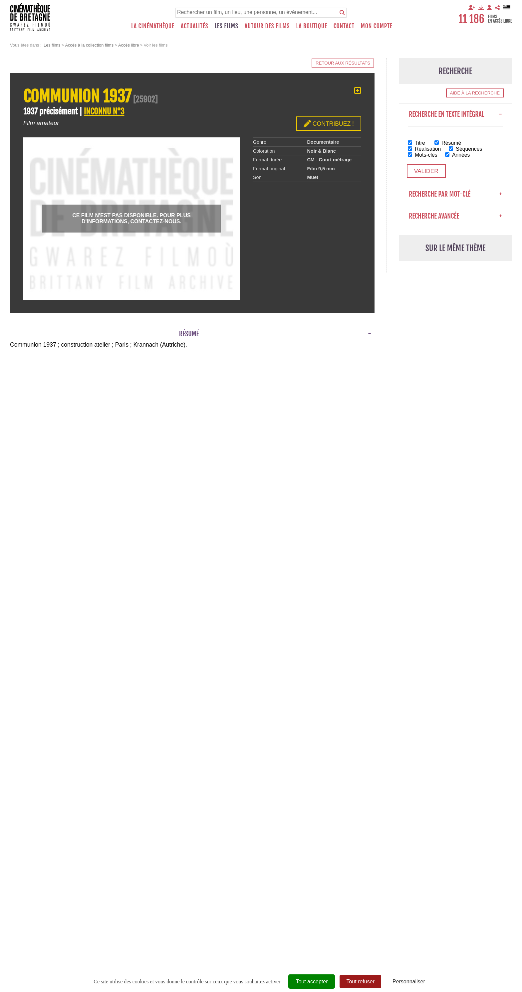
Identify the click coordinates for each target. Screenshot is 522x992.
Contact (344, 26)
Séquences (466, 149)
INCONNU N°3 (104, 111)
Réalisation (424, 149)
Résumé (448, 143)
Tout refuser (360, 981)
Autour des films (267, 26)
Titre (416, 143)
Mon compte (376, 26)
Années (458, 155)
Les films (226, 26)
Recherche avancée (455, 216)
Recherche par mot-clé (455, 194)
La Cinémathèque (152, 26)
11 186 (471, 19)
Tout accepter (312, 981)
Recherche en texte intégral (455, 114)
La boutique (311, 26)
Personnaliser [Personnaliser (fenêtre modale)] (408, 981)
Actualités (194, 26)
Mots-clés (423, 155)
